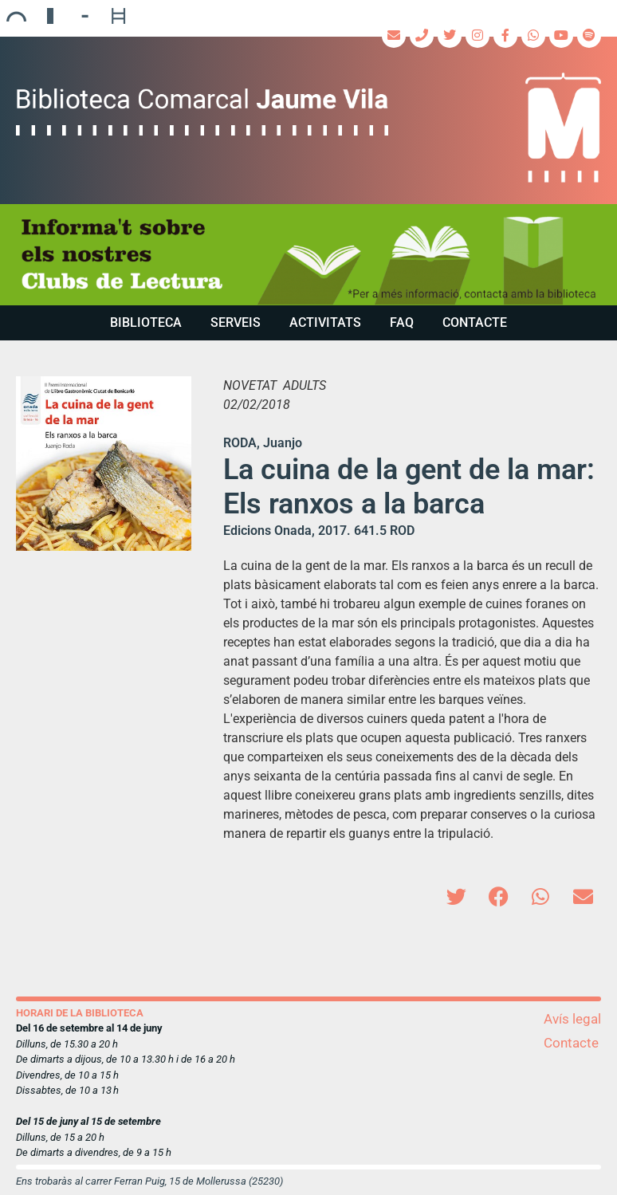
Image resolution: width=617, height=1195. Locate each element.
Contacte (474, 322)
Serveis (235, 322)
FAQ (402, 322)
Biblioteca (146, 322)
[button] (456, 896)
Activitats (325, 322)
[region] (308, 254)
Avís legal (572, 1019)
